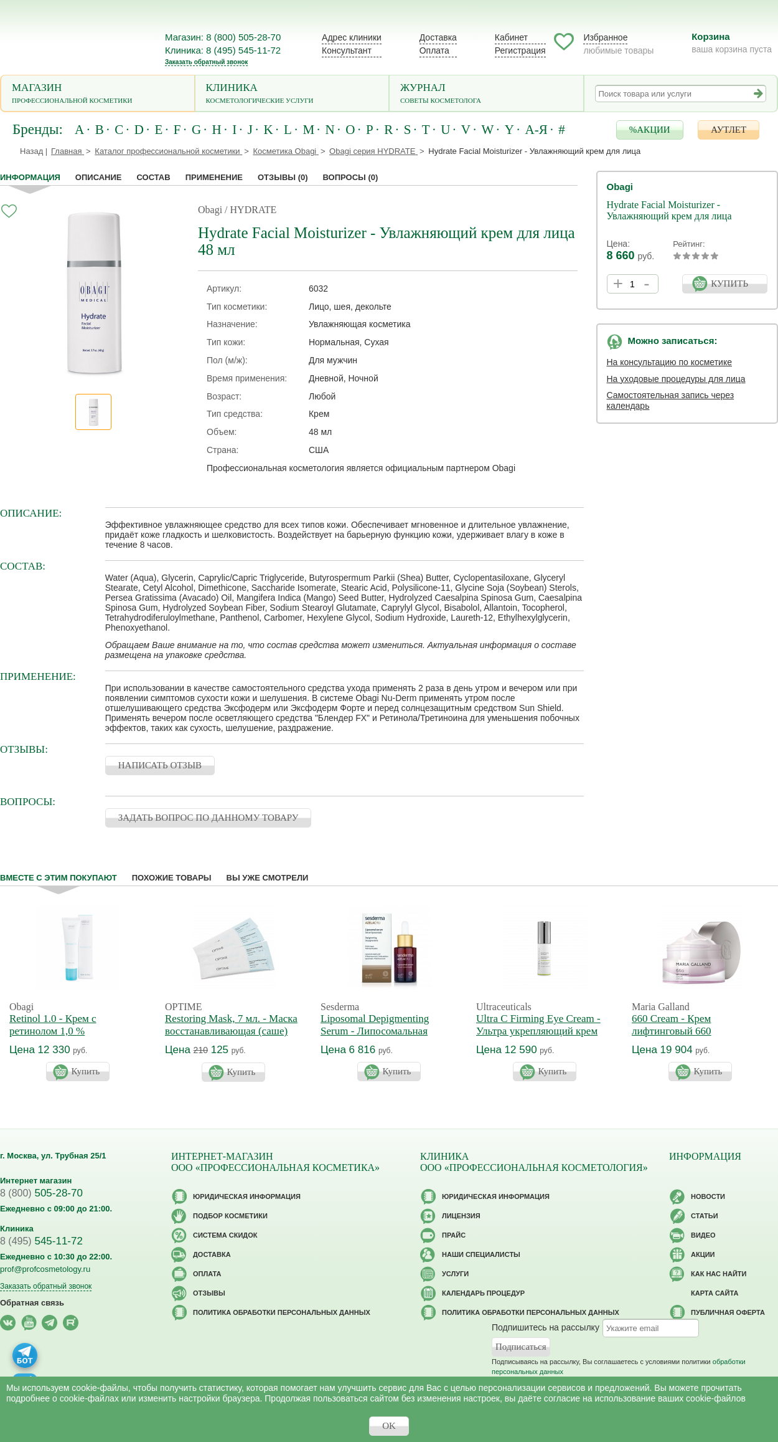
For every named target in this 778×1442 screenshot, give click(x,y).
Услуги (455, 1273)
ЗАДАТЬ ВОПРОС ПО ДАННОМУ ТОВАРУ (208, 818)
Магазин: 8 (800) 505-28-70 (223, 37)
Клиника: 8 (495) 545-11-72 (223, 50)
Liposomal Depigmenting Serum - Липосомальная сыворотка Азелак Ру (375, 1031)
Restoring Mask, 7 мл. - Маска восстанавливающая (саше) (231, 1025)
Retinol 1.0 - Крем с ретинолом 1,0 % (52, 1025)
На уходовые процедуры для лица (676, 379)
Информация (30, 177)
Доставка (438, 37)
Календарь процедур (483, 1293)
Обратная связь (32, 1302)
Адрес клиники (352, 37)
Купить (86, 1071)
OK (389, 1426)
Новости (708, 1196)
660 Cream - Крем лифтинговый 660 (671, 1025)
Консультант (347, 50)
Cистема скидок (225, 1235)
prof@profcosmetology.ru (45, 1269)
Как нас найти (718, 1273)
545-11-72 (41, 1241)
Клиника (292, 94)
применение (214, 177)
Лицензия (461, 1216)
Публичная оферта (728, 1312)
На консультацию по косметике (670, 362)
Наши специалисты (481, 1254)
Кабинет (511, 37)
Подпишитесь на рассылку (545, 1327)
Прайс (454, 1235)
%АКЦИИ (649, 130)
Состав (154, 177)
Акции (703, 1254)
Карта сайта (714, 1293)
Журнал (486, 94)
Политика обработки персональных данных (281, 1312)
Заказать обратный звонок (206, 62)
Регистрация (520, 50)
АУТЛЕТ (728, 130)
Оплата (434, 50)
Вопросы (350, 177)
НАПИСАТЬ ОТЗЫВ (160, 765)
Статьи (704, 1216)
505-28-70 (41, 1193)
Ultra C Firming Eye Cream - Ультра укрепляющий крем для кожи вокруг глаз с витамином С (538, 1037)
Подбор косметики (230, 1216)
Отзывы (283, 177)
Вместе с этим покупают (58, 877)
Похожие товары (172, 877)
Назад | (33, 151)
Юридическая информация (247, 1196)
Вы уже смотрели (268, 877)
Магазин (98, 94)
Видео (703, 1235)
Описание (98, 177)
